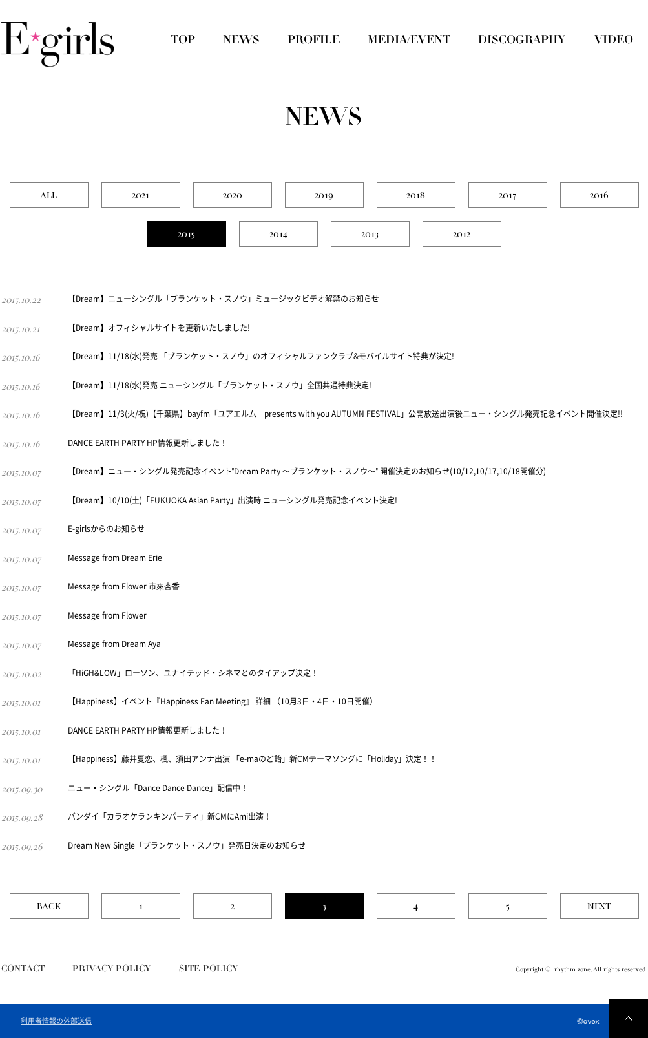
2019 (324, 195)
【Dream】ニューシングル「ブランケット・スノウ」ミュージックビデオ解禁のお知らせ (223, 298)
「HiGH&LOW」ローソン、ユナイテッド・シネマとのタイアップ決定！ (193, 673)
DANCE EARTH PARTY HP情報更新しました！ (147, 443)
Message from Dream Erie (115, 558)
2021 (140, 195)
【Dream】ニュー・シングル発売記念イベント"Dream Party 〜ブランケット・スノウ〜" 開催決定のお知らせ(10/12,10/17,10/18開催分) (307, 471)
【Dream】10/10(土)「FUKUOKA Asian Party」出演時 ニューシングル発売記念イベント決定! (232, 500)
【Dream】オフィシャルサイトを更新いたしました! (159, 328)
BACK (49, 906)
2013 (370, 234)
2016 (599, 195)
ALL (49, 195)
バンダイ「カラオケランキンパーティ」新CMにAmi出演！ (169, 816)
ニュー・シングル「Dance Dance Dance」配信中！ (158, 788)
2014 (278, 234)
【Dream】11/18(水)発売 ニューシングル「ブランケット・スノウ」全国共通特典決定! (219, 385)
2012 (461, 234)
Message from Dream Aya (114, 644)
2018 (415, 195)
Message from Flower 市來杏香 (124, 586)
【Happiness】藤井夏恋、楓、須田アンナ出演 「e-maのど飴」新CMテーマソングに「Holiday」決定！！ (252, 759)
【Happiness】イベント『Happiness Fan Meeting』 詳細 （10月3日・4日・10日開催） (222, 701)
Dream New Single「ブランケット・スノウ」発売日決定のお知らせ (187, 845)
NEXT (599, 906)
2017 (507, 195)
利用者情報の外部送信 (56, 1021)
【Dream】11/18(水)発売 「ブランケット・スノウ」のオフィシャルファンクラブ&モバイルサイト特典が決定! (261, 356)
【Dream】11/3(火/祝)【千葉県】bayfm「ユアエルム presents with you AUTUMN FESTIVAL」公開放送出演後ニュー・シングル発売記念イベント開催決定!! (345, 413)
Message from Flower (107, 615)
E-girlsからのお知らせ (106, 529)
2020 (232, 195)
